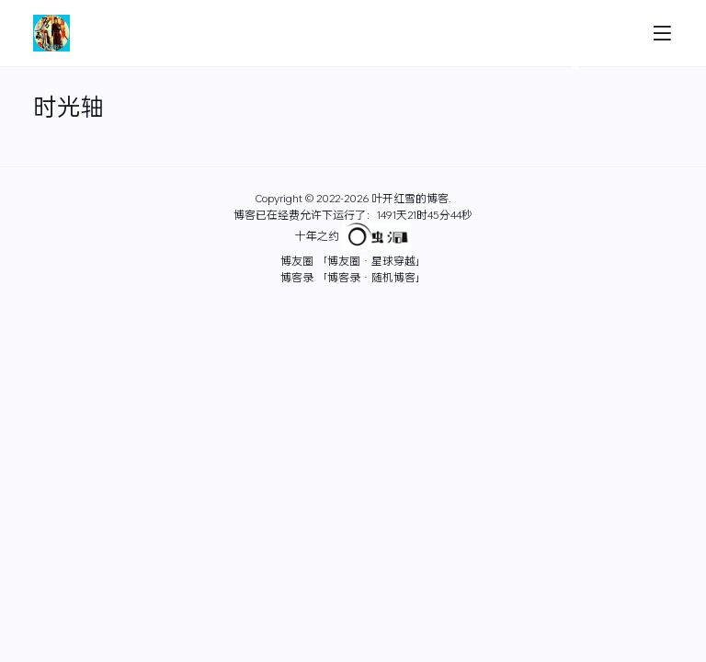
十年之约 (317, 236)
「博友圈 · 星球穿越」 (371, 260)
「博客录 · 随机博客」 (371, 276)
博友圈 (296, 260)
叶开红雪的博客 (410, 197)
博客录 (296, 276)
